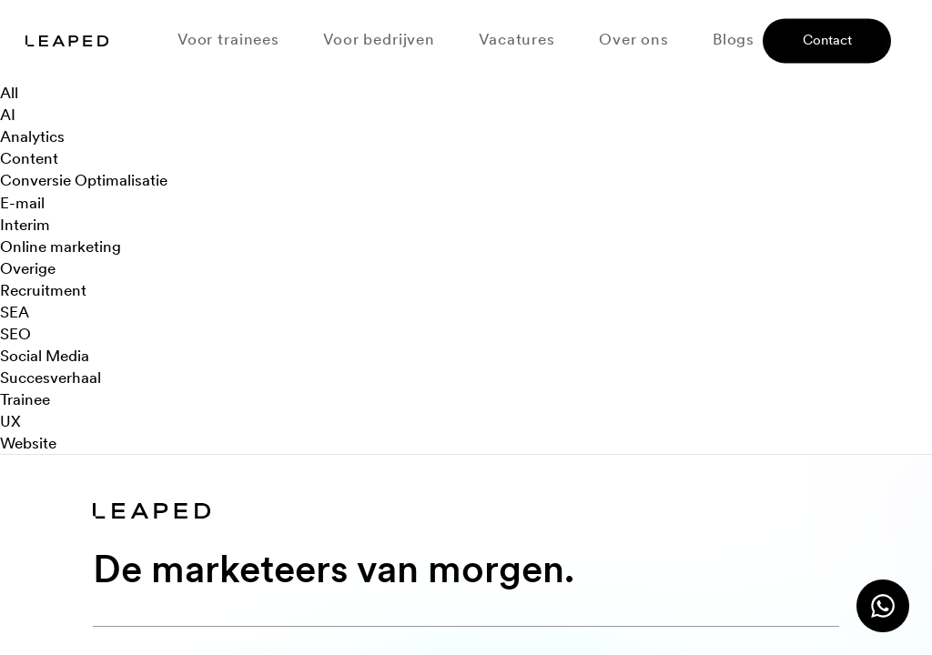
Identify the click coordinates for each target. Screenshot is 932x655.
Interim (25, 225)
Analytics (32, 136)
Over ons (634, 39)
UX (10, 421)
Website (28, 443)
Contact (827, 41)
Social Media (44, 356)
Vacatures (517, 39)
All (9, 93)
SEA (14, 312)
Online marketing (60, 246)
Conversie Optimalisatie (83, 180)
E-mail (22, 203)
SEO (15, 334)
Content (29, 158)
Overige (28, 268)
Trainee (25, 399)
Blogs (734, 39)
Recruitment (43, 290)
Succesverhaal (50, 377)
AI (7, 115)
